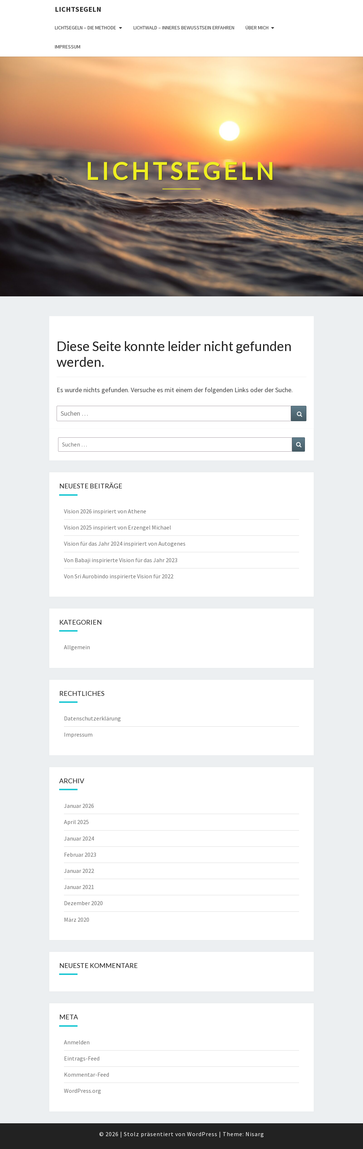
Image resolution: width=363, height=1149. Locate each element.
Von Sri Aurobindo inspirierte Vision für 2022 (118, 576)
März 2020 (76, 919)
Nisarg (254, 1134)
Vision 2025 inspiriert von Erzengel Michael (117, 527)
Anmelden (77, 1042)
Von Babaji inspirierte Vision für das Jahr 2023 (120, 560)
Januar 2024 (79, 838)
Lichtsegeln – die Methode (85, 27)
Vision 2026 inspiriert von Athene (105, 511)
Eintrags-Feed (82, 1058)
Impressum (67, 46)
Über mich (257, 27)
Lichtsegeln (78, 9)
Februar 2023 (80, 854)
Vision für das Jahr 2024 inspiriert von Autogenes (125, 543)
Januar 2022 (79, 870)
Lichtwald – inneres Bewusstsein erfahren (183, 27)
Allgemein (77, 647)
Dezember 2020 (83, 903)
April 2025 (76, 821)
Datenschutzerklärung (92, 718)
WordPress (202, 1134)
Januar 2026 (79, 805)
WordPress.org (82, 1090)
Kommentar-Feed (86, 1074)
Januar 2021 (79, 886)
